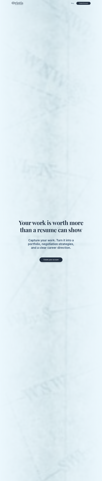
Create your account (51, 260)
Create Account (83, 3)
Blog (72, 3)
